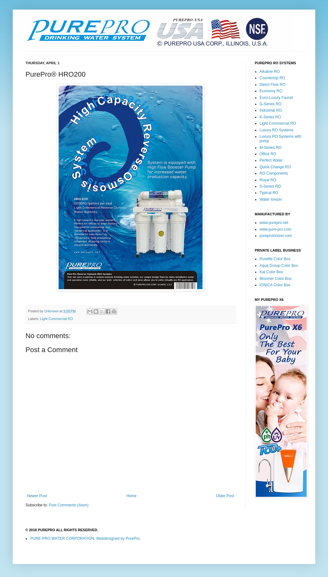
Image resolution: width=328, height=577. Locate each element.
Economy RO (271, 91)
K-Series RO (270, 117)
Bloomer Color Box (276, 278)
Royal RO (268, 180)
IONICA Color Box (275, 285)
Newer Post (37, 496)
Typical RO (269, 193)
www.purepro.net (274, 222)
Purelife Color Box (275, 259)
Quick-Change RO (275, 167)
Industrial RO (271, 110)
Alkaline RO (270, 71)
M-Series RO (271, 147)
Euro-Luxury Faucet (276, 97)
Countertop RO (272, 78)
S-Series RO (270, 186)
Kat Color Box (271, 272)
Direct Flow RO (272, 84)
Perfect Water (271, 160)
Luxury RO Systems (277, 130)
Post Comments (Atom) (69, 505)
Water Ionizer (271, 199)
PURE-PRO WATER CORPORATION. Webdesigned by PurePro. (85, 538)
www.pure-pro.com (275, 229)
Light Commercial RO (56, 319)
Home (131, 496)
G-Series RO (271, 104)
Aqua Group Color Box (279, 265)
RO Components (274, 173)
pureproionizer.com (276, 235)
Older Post (225, 496)
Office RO (268, 154)
